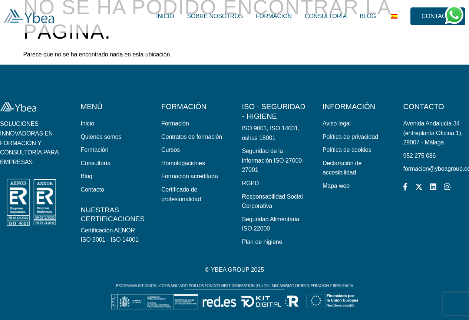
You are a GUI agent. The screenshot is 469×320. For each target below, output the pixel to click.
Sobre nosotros (213, 16)
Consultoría (324, 16)
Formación (272, 16)
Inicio (163, 16)
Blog (366, 16)
